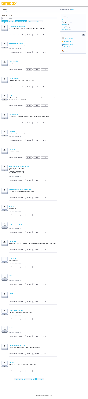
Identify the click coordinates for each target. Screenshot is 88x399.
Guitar (11, 95)
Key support (13, 241)
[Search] (83, 35)
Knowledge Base (68, 44)
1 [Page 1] (22, 379)
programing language (16, 224)
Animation (12, 258)
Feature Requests (18, 48)
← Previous (17, 379)
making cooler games (16, 43)
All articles (66, 48)
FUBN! (11, 293)
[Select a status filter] (32, 21)
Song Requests (65, 27)
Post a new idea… (66, 17)
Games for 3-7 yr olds (16, 310)
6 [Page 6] (33, 379)
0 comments (11, 48)
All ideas (63, 19)
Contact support (68, 38)
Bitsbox (66, 51)
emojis (11, 328)
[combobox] (73, 34)
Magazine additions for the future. (20, 166)
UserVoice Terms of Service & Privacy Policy (44, 395)
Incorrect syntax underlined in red (20, 189)
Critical (45, 35)
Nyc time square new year (17, 345)
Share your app (14, 114)
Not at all (30, 35)
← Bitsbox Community (6, 11)
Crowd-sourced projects (17, 26)
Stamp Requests (65, 29)
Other (63, 26)
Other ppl (12, 131)
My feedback (39, 21)
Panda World (13, 149)
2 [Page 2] (24, 379)
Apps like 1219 (13, 61)
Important (37, 35)
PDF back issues (14, 276)
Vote (4, 30)
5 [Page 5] (31, 379)
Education (66, 46)
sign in (72, 9)
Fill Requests (64, 24)
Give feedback (68, 41)
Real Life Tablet (14, 78)
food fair (11, 362)
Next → (42, 379)
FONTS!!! (12, 206)
